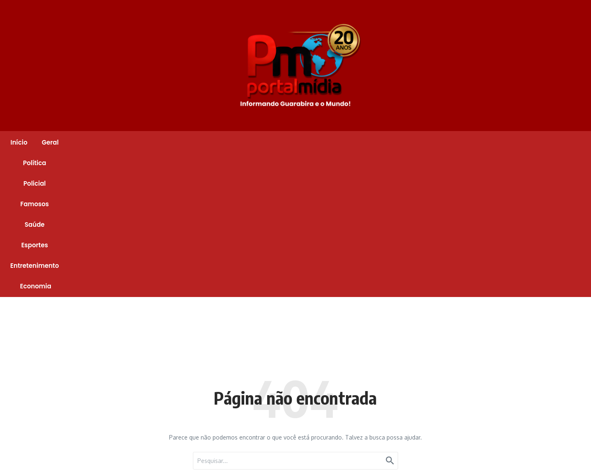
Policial (232, 142)
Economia (454, 142)
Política (194, 142)
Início (129, 142)
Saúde (310, 142)
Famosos (272, 142)
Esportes (348, 142)
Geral (160, 142)
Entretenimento (400, 142)
